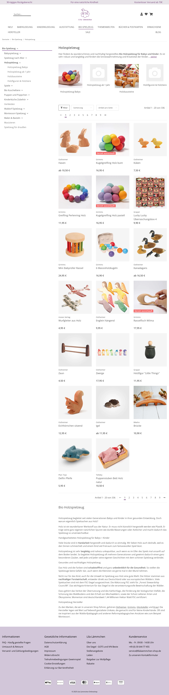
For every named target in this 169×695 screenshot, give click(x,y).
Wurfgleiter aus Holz (69, 320)
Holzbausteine (126, 91)
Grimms (99, 159)
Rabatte (90, 663)
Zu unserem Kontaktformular (143, 655)
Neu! (10, 27)
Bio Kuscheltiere (12, 90)
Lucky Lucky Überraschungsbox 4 (145, 217)
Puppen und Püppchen (15, 94)
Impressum (50, 650)
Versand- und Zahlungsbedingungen (20, 650)
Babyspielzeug (11, 53)
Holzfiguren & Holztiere (155, 85)
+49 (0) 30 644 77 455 (139, 646)
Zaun (61, 373)
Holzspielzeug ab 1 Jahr (98, 85)
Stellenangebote (95, 650)
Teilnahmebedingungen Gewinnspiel (62, 659)
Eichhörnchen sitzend (70, 425)
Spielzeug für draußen (15, 127)
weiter (153, 56)
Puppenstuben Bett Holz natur (109, 480)
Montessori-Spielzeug (15, 113)
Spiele (7, 85)
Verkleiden (9, 104)
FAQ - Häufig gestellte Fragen (16, 642)
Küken (137, 162)
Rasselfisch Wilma (144, 320)
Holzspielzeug (11, 62)
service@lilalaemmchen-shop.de (145, 650)
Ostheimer (63, 159)
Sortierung (78, 107)
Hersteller (14, 32)
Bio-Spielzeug (9, 48)
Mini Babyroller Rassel (70, 268)
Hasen (61, 162)
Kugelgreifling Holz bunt (109, 162)
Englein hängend (105, 320)
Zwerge (100, 373)
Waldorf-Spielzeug (13, 108)
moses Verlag (64, 317)
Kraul (156, 607)
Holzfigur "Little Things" (147, 373)
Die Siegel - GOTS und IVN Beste (102, 646)
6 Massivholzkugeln (107, 268)
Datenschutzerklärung (55, 642)
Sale (88, 32)
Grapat (137, 212)
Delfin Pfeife (65, 478)
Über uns (91, 642)
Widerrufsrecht (52, 655)
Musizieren (9, 122)
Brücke (137, 425)
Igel (98, 425)
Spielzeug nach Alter (14, 57)
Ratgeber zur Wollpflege (99, 659)
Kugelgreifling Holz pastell (110, 215)
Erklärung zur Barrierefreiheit (59, 667)
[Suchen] (20, 14)
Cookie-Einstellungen (54, 663)
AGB (46, 646)
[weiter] (105, 115)
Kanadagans (140, 268)
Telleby (99, 475)
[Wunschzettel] (146, 14)
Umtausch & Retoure (12, 646)
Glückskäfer (142, 607)
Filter (64, 107)
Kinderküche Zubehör (15, 99)
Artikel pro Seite (105, 107)
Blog (158, 32)
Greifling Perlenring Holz (72, 215)
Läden (90, 655)
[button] (141, 14)
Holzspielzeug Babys (70, 91)
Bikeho (137, 422)
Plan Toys (62, 475)
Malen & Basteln (12, 118)
